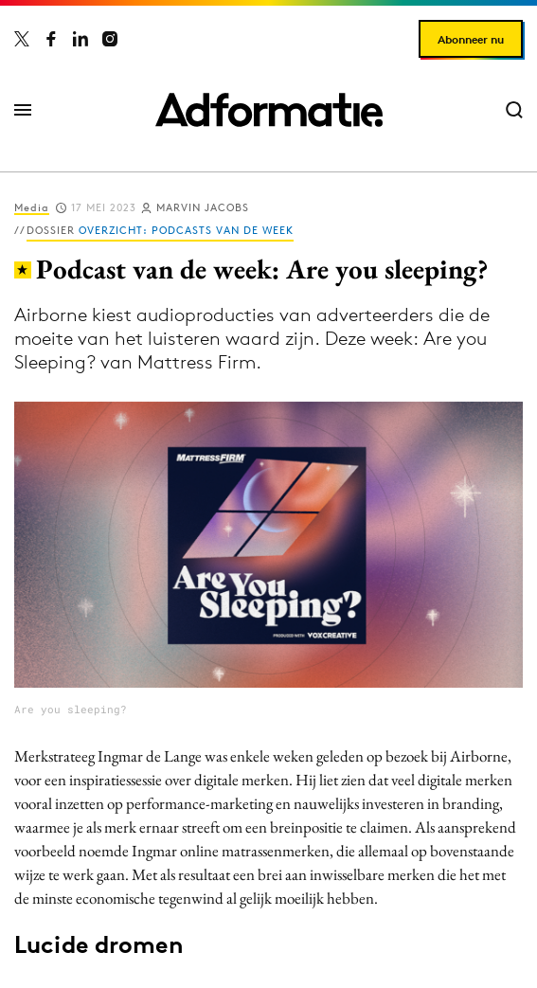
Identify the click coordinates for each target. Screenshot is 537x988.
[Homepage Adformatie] (269, 110)
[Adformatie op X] (21, 38)
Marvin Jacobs (202, 207)
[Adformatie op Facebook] (51, 38)
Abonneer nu (471, 39)
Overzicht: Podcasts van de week (186, 230)
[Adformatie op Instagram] (109, 38)
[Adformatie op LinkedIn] (80, 38)
